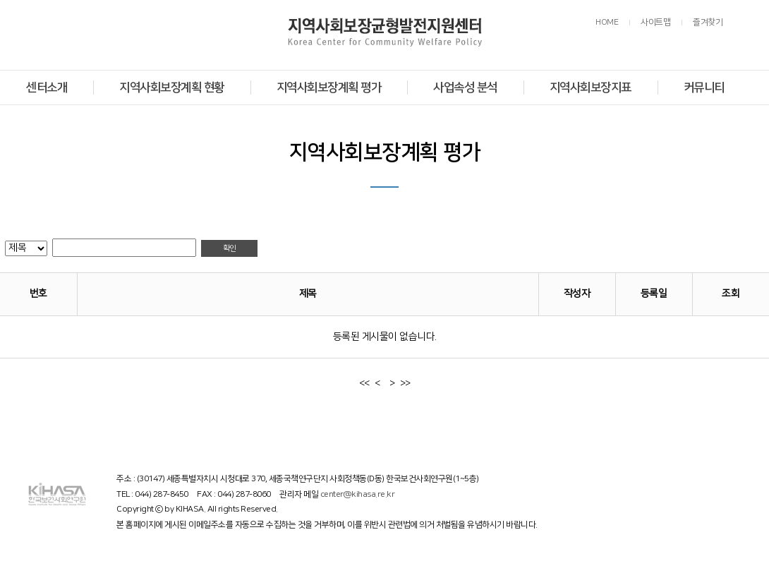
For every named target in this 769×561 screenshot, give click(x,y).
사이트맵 (655, 22)
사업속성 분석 (465, 87)
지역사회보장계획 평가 (329, 87)
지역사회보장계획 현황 (171, 87)
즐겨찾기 (707, 22)
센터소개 (46, 87)
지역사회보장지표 (590, 87)
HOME (606, 22)
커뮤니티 (704, 87)
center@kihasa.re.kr (357, 494)
